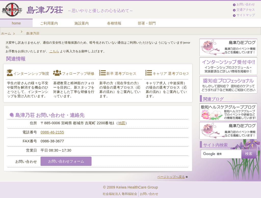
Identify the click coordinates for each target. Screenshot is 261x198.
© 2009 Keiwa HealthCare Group (130, 187)
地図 (121, 123)
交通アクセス (246, 9)
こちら (54, 51)
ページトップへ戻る (172, 176)
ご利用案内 (49, 23)
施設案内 (81, 23)
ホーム (6, 33)
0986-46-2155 (52, 132)
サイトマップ (246, 15)
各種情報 (114, 23)
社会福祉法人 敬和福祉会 (120, 194)
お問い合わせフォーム (66, 161)
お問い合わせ (246, 4)
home (16, 23)
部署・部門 (147, 23)
